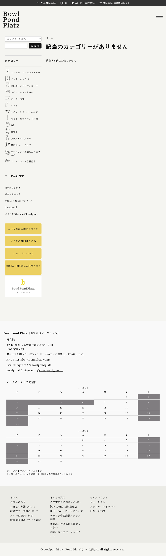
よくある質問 (57, 497)
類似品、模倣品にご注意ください (23, 267)
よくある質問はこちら (23, 241)
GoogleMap (16, 348)
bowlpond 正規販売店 (63, 506)
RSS (92, 511)
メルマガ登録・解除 (21, 515)
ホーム (49, 37)
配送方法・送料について (24, 511)
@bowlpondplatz (40, 365)
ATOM (101, 511)
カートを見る (97, 502)
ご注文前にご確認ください (23, 228)
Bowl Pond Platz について (66, 511)
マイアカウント (99, 497)
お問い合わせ (18, 502)
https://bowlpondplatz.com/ (31, 359)
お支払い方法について (23, 506)
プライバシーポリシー (102, 506)
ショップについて (23, 253)
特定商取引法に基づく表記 (25, 520)
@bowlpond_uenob (50, 370)
